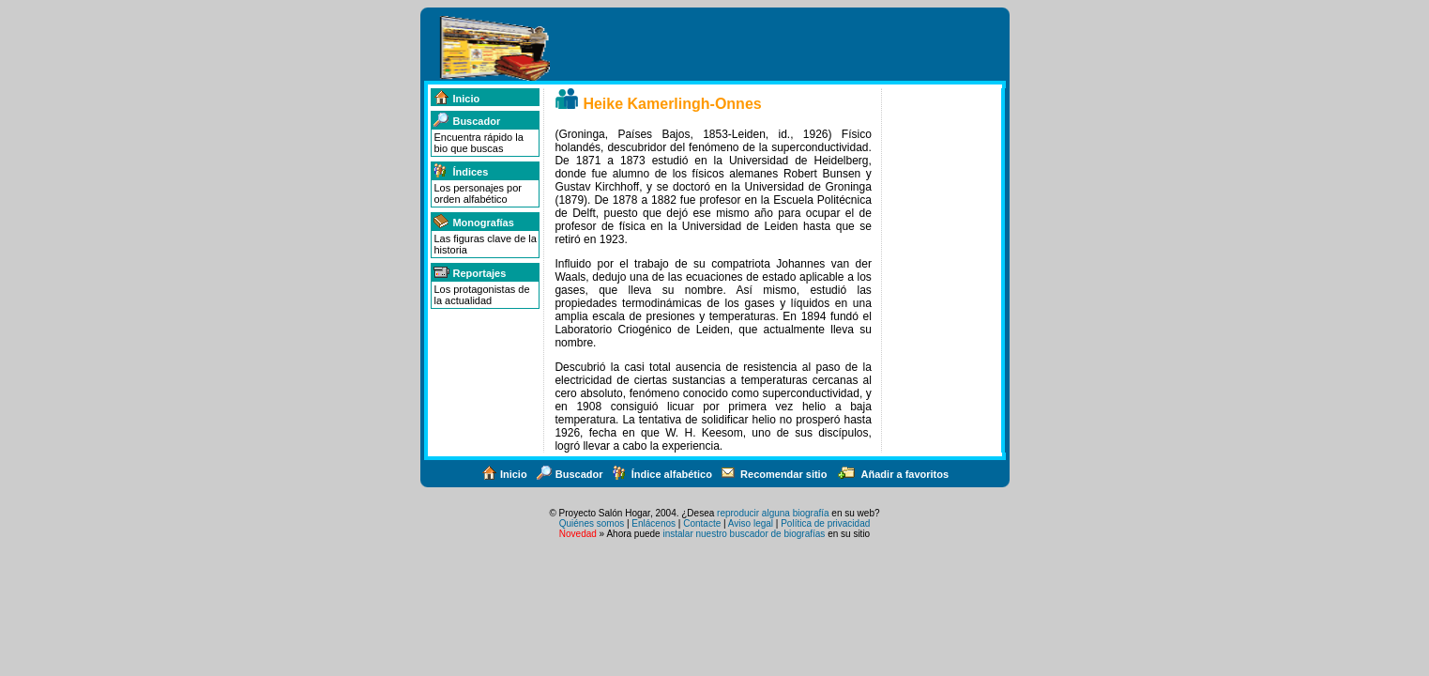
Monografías (473, 222)
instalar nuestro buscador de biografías (743, 534)
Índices (460, 171)
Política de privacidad (825, 523)
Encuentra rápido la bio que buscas (478, 142)
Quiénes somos (591, 523)
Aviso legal (750, 523)
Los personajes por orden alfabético (477, 193)
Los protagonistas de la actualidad (481, 295)
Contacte (702, 523)
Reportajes (469, 273)
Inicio (456, 98)
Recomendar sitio (774, 474)
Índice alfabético (662, 474)
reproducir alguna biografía (773, 513)
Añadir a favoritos (893, 474)
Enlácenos (653, 523)
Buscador (466, 121)
